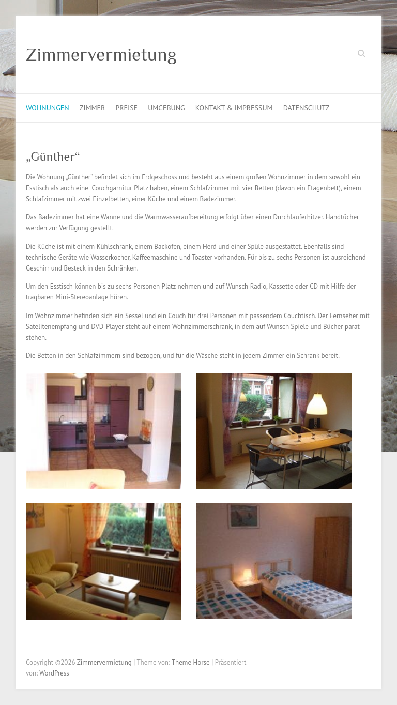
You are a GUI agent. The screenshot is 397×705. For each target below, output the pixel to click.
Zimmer (92, 107)
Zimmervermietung (101, 54)
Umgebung (166, 107)
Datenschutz (306, 107)
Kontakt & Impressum (234, 107)
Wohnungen (47, 107)
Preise (126, 107)
